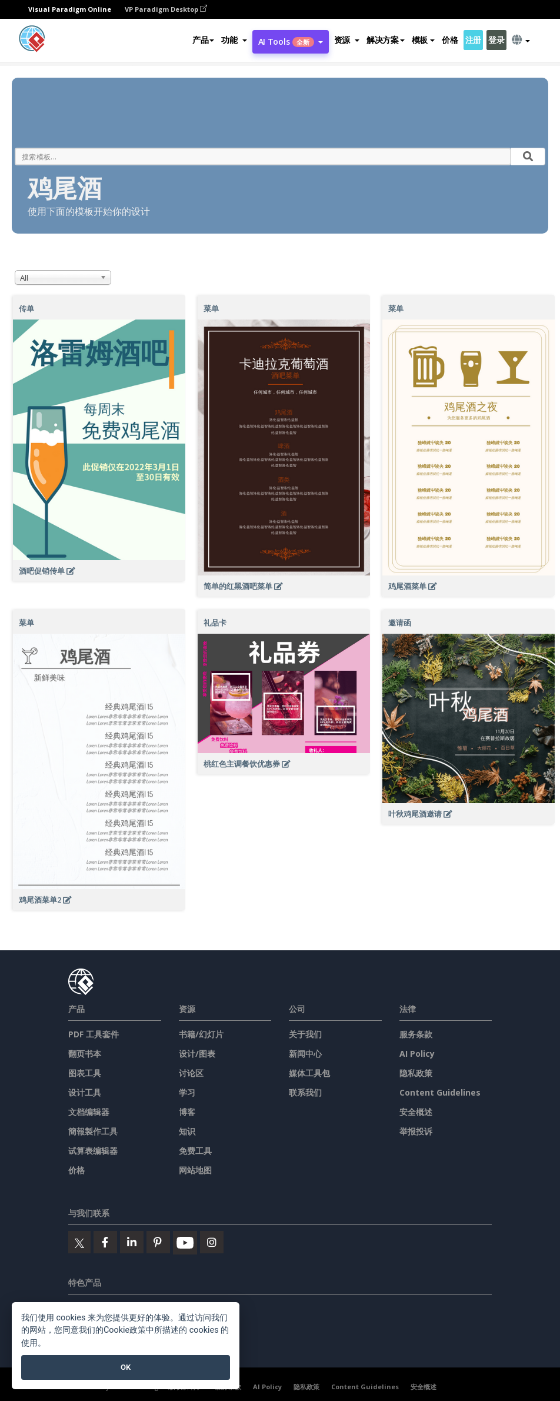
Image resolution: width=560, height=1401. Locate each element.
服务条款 (415, 1034)
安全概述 (415, 1111)
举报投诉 (415, 1131)
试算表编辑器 (93, 1150)
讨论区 (191, 1073)
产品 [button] (203, 39)
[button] (233, 40)
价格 (450, 39)
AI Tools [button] (290, 41)
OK (126, 1367)
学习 (187, 1092)
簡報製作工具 (93, 1131)
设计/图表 (197, 1053)
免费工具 (195, 1150)
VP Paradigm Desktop (166, 9)
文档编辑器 (88, 1111)
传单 (26, 308)
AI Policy (417, 1053)
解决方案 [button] (385, 39)
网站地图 (195, 1170)
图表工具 (84, 1073)
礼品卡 (215, 622)
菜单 (211, 308)
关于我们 (305, 1034)
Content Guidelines (440, 1092)
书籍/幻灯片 (201, 1034)
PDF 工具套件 (93, 1034)
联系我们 (305, 1092)
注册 (473, 39)
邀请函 (399, 622)
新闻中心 (305, 1053)
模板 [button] (423, 39)
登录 (496, 39)
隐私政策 (415, 1073)
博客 (187, 1111)
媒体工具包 (309, 1073)
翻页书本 (84, 1053)
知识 (187, 1131)
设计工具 (84, 1092)
